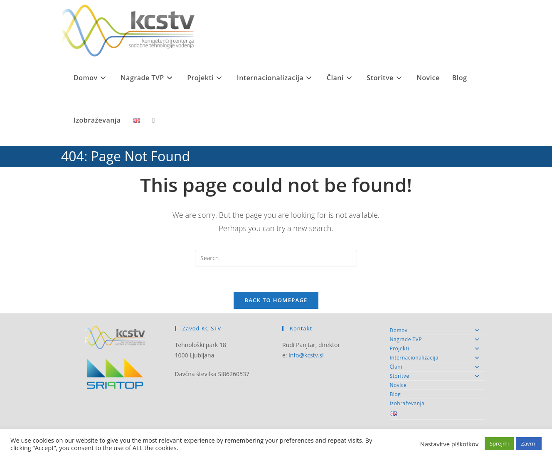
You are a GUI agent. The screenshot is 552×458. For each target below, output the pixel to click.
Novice (398, 385)
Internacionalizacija (437, 357)
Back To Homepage (275, 300)
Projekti (437, 348)
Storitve (437, 376)
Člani (437, 366)
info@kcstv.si (305, 355)
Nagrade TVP (437, 339)
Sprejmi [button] (499, 443)
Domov (437, 330)
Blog (395, 394)
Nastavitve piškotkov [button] (449, 444)
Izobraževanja (407, 403)
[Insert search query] (276, 258)
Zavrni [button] (529, 443)
